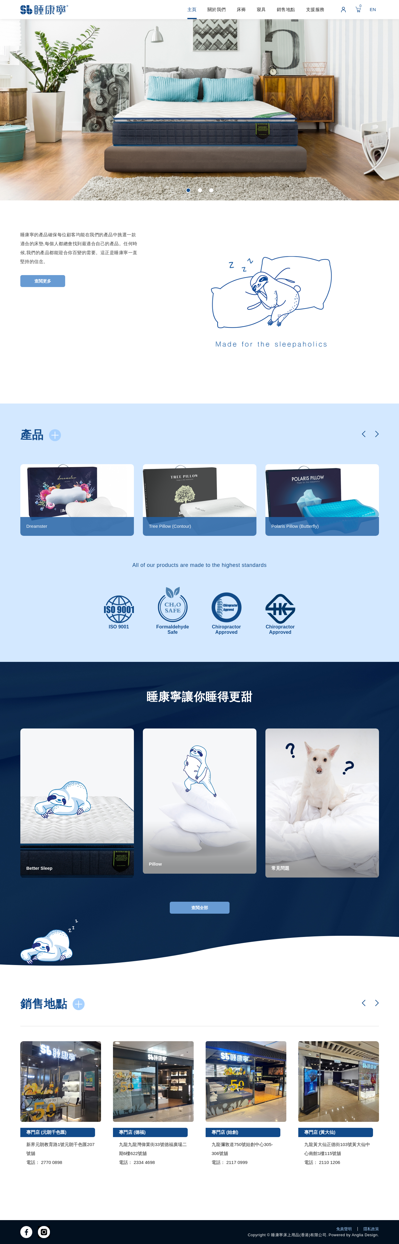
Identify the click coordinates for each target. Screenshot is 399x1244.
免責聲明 (344, 1229)
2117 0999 (236, 1162)
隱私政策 (371, 1229)
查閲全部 (199, 907)
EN (373, 9)
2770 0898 (51, 1162)
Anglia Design (365, 1235)
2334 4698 (144, 1162)
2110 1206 (329, 1162)
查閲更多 (42, 281)
